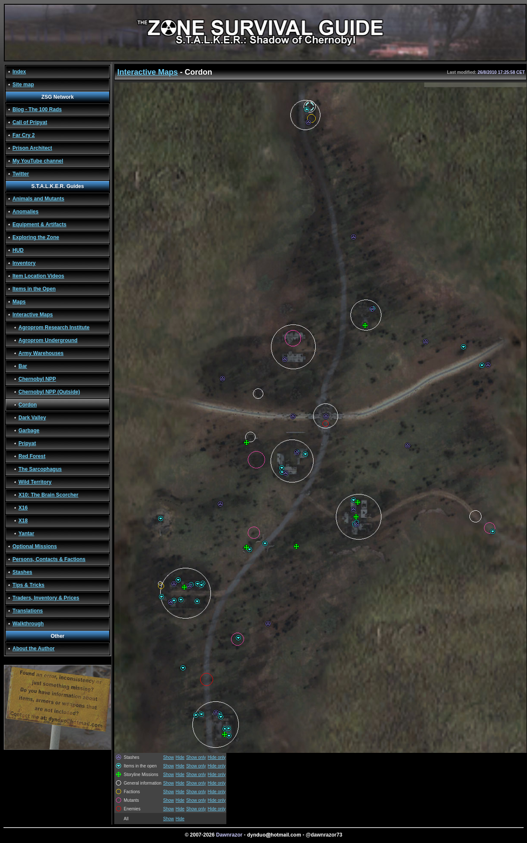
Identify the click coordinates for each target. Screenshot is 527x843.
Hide (180, 757)
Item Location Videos (38, 276)
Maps (19, 302)
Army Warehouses (41, 353)
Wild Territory (35, 482)
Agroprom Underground (47, 340)
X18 (22, 521)
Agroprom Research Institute (53, 327)
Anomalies (25, 212)
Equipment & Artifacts (39, 224)
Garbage (29, 431)
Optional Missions (34, 546)
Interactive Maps (32, 315)
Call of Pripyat (29, 122)
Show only (196, 757)
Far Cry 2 (23, 135)
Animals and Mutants (38, 199)
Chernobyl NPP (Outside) (49, 392)
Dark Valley (32, 418)
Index (19, 72)
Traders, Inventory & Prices (45, 598)
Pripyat (27, 443)
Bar (22, 366)
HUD (18, 250)
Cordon (27, 405)
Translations (27, 611)
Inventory (24, 263)
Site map (23, 85)
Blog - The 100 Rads (37, 109)
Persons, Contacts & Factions (48, 559)
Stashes (22, 572)
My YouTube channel (37, 161)
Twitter (20, 174)
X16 (22, 508)
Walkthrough (28, 624)
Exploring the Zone (35, 237)
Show (168, 757)
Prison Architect (32, 148)
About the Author (33, 649)
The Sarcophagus (40, 469)
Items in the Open (34, 289)
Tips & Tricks (28, 585)
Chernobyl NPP (37, 379)
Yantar (26, 534)
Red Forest (32, 456)
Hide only (217, 757)
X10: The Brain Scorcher (48, 495)
